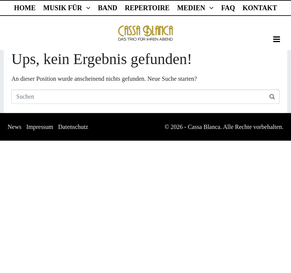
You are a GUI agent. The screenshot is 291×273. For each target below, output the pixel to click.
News (14, 127)
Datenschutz (73, 127)
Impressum (39, 127)
